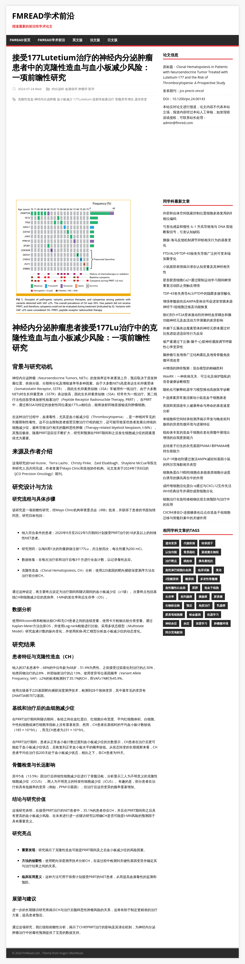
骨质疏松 (189, 552)
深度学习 (201, 623)
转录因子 (207, 543)
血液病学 (71, 89)
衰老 (219, 570)
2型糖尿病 (171, 579)
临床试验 (203, 570)
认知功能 (171, 552)
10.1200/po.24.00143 (188, 99)
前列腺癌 (186, 597)
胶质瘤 (218, 597)
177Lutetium (82, 99)
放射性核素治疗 (103, 99)
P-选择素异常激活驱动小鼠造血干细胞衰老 (194, 397)
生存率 (169, 597)
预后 (189, 605)
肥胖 (195, 588)
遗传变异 (171, 543)
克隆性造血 (25, 99)
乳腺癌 (221, 605)
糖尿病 (189, 579)
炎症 (186, 623)
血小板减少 (64, 99)
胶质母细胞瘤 (174, 615)
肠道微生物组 (210, 552)
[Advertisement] (122, 152)
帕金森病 (195, 615)
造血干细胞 (211, 588)
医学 (91, 89)
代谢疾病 (189, 543)
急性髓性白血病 (175, 588)
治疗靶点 (171, 561)
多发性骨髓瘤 (208, 579)
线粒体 (188, 561)
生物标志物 (172, 605)
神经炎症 (171, 623)
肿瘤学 (83, 89)
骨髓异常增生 (124, 99)
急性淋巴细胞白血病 (178, 570)
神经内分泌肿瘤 (45, 99)
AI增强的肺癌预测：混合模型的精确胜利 (193, 368)
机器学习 (213, 615)
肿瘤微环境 (221, 623)
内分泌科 (58, 89)
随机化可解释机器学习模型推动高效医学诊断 (196, 389)
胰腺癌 (203, 597)
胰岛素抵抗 (206, 561)
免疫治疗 (204, 605)
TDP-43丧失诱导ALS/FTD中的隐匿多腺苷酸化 (197, 293)
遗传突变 (140, 99)
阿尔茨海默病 (174, 632)
